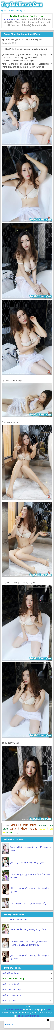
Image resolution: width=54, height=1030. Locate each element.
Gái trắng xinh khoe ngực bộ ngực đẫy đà (29, 903)
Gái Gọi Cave (9, 1001)
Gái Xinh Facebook (12, 995)
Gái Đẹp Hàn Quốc (12, 990)
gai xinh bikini (11, 832)
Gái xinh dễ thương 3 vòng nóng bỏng (28, 929)
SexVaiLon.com (11, 19)
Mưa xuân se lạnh (18, 919)
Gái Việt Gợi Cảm (11, 973)
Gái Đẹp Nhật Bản (11, 984)
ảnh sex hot (23, 1016)
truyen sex (35, 1016)
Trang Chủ (9, 34)
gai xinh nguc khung (23, 825)
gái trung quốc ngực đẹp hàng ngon (27, 862)
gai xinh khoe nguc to (23, 828)
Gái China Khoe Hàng (28, 34)
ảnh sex (49, 1009)
